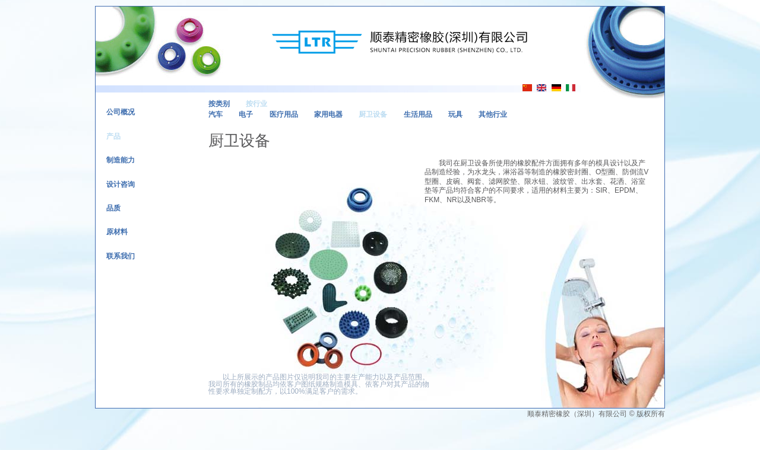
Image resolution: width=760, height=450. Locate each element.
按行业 (256, 104)
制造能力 (120, 160)
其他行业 (493, 114)
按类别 (219, 104)
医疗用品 (284, 114)
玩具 (455, 114)
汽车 (215, 114)
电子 (246, 114)
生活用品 (418, 114)
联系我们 (120, 256)
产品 (113, 136)
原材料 (117, 232)
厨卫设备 (373, 114)
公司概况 (120, 112)
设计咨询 (120, 184)
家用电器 (328, 114)
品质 (113, 208)
